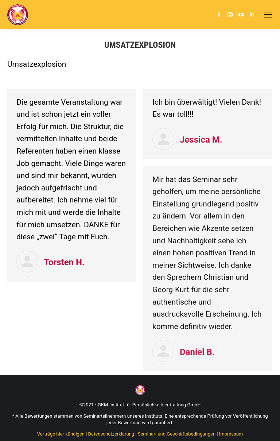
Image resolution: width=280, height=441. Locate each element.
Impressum (231, 434)
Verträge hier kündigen (61, 434)
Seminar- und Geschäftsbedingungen (176, 434)
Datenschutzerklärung (111, 434)
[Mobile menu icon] (268, 14)
